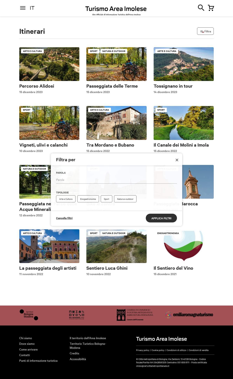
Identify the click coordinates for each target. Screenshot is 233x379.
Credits (74, 353)
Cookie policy (158, 350)
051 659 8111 (183, 362)
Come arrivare (28, 349)
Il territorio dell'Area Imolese (88, 338)
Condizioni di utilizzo (176, 350)
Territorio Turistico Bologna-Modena (88, 345)
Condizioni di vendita (198, 350)
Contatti (24, 355)
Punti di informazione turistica (38, 360)
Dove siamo (27, 343)
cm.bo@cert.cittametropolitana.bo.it (152, 365)
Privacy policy (142, 350)
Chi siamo (25, 338)
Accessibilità (78, 359)
